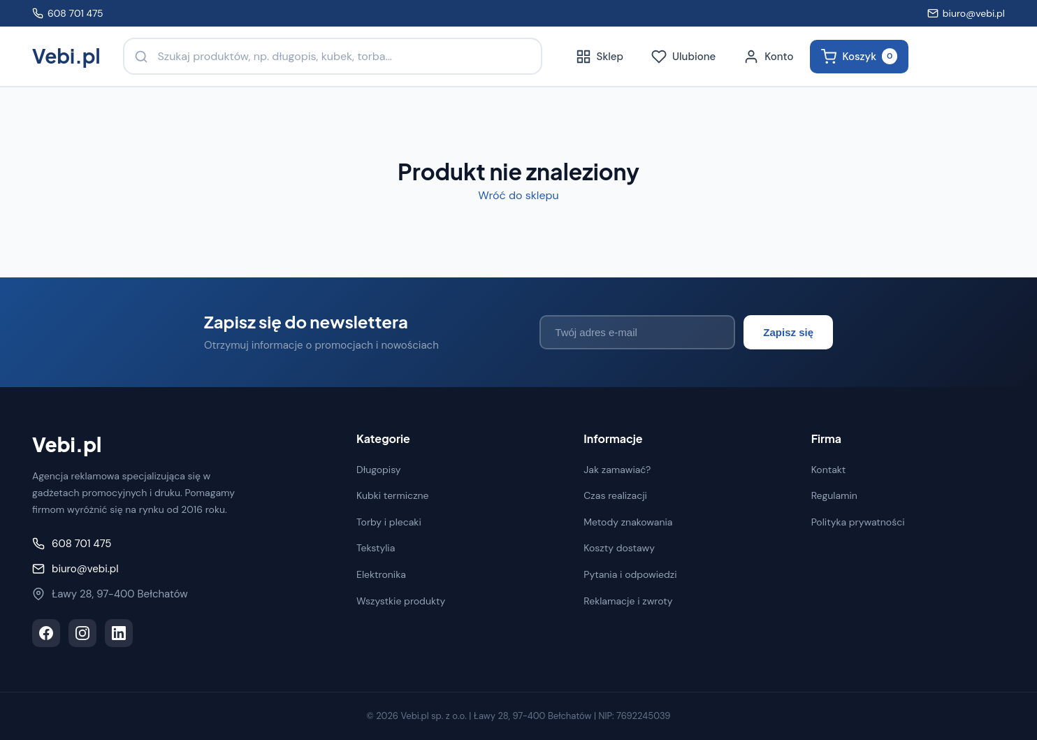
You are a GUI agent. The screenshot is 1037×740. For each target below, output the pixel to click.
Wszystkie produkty (400, 601)
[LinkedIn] (119, 633)
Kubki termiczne (392, 495)
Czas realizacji (615, 495)
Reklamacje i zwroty (627, 601)
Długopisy (378, 469)
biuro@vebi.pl (966, 13)
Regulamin (834, 495)
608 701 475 (67, 13)
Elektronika (381, 574)
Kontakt (828, 469)
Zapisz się (788, 332)
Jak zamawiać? (617, 469)
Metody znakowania (627, 522)
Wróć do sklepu (518, 195)
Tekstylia (375, 548)
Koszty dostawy (619, 548)
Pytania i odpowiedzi (629, 574)
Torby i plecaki (388, 522)
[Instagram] (82, 633)
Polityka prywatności (858, 522)
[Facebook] (46, 633)
